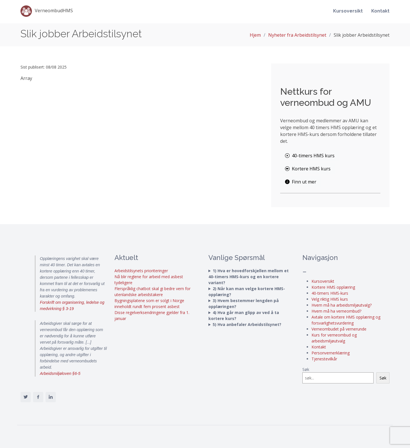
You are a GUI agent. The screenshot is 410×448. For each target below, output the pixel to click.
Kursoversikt (348, 12)
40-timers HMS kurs (310, 155)
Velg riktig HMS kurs (329, 299)
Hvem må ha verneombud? (336, 311)
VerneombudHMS (46, 12)
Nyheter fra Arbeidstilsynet (297, 35)
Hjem (255, 35)
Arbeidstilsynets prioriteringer (141, 270)
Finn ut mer (300, 182)
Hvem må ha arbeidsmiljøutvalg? (341, 305)
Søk (305, 369)
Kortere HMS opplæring (333, 287)
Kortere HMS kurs (308, 169)
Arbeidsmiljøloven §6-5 (60, 373)
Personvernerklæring (330, 353)
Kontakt (380, 12)
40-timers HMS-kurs (329, 293)
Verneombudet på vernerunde (338, 329)
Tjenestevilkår (324, 359)
